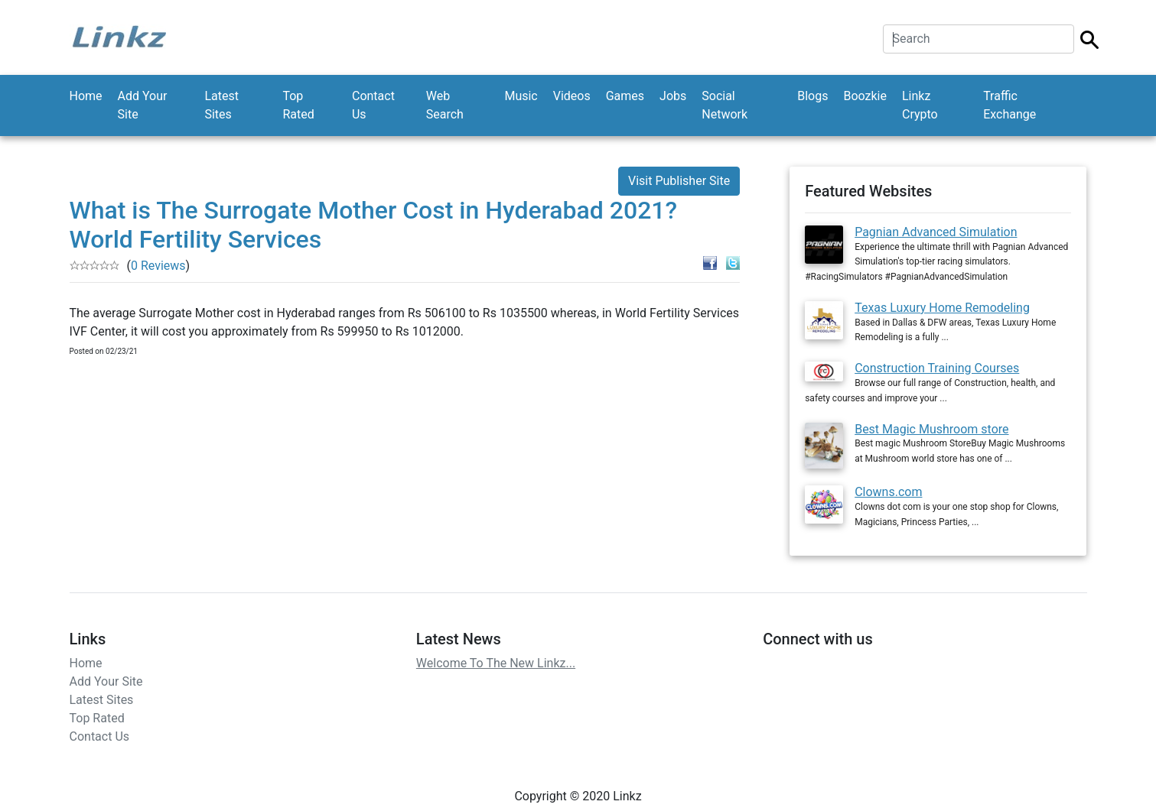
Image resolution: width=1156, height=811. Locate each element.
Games (625, 96)
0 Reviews (158, 265)
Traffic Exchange (1009, 105)
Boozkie (865, 96)
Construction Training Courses (937, 368)
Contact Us (373, 105)
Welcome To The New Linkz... (495, 661)
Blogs (812, 96)
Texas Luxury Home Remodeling (942, 307)
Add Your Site (143, 105)
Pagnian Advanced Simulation (936, 232)
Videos (572, 96)
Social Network (724, 105)
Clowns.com (888, 489)
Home (86, 96)
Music (520, 96)
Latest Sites (221, 105)
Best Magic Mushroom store (931, 429)
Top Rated (298, 105)
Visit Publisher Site (679, 181)
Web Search (445, 105)
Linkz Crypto (920, 105)
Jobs (672, 96)
